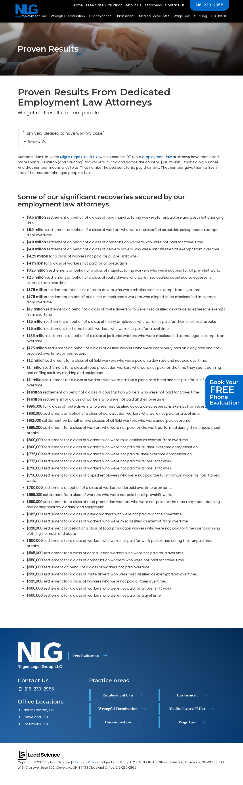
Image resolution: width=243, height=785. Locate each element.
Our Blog (200, 16)
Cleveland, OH (35, 717)
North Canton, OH (38, 710)
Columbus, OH (35, 724)
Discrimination (118, 721)
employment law (157, 156)
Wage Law (187, 721)
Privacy (93, 762)
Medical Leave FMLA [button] (154, 16)
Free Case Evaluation (104, 5)
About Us (133, 5)
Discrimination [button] (100, 16)
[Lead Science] (39, 754)
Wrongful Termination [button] (68, 16)
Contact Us (175, 5)
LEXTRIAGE (219, 16)
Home (78, 5)
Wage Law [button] (181, 16)
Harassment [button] (125, 16)
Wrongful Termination (118, 708)
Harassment (187, 695)
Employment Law (118, 695)
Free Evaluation (86, 655)
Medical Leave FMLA (187, 708)
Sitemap (79, 762)
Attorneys (153, 5)
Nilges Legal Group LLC (79, 156)
